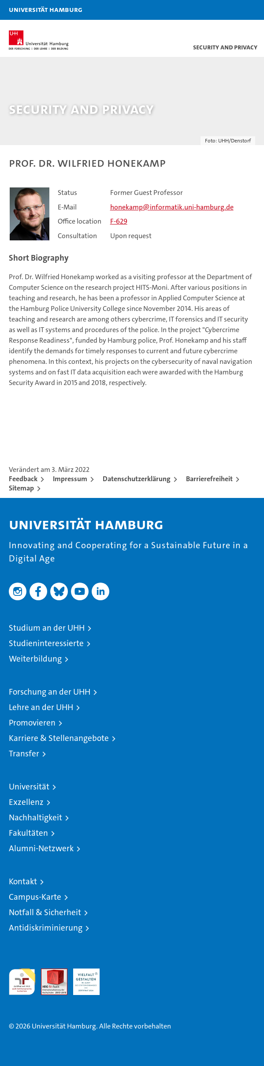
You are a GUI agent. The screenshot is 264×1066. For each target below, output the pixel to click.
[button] (230, 10)
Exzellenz (26, 802)
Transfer (24, 753)
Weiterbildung (35, 658)
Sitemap (21, 488)
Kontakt (23, 881)
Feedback (23, 478)
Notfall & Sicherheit (45, 912)
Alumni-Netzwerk (41, 848)
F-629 (118, 221)
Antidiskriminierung (45, 927)
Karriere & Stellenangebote (59, 738)
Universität (29, 786)
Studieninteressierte (46, 643)
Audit (49, 973)
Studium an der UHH (47, 627)
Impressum (70, 478)
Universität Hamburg (45, 9)
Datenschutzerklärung (137, 478)
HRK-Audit (81, 978)
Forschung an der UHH (49, 691)
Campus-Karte (35, 896)
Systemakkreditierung (118, 973)
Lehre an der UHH (41, 707)
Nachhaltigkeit (35, 817)
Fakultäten (28, 832)
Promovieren (32, 722)
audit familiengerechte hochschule (22, 982)
